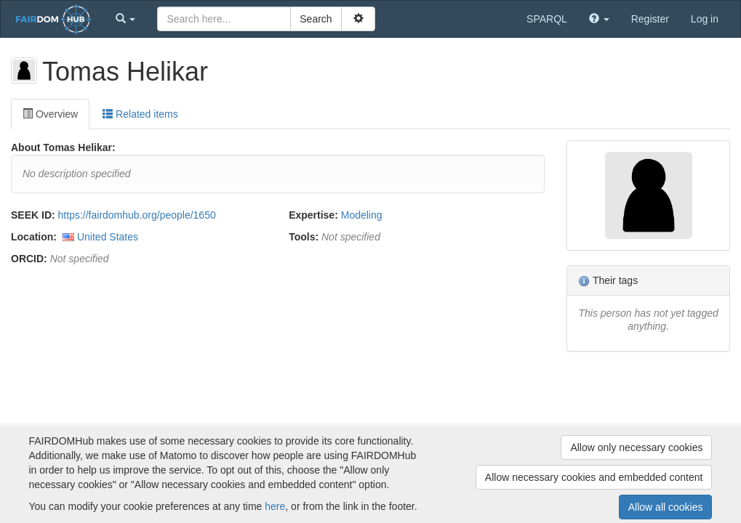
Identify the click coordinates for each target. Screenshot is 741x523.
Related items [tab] (140, 114)
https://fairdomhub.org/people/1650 (137, 215)
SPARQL (546, 19)
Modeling (361, 215)
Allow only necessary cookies (636, 447)
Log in (704, 19)
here (275, 506)
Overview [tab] (50, 114)
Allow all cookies (665, 507)
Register (650, 19)
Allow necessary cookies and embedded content (594, 477)
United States (107, 237)
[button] (126, 19)
